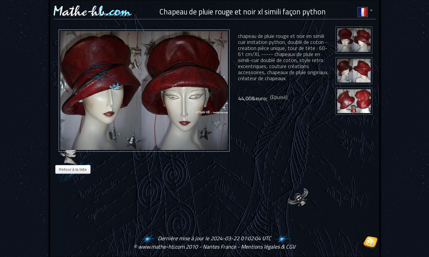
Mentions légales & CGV (268, 247)
